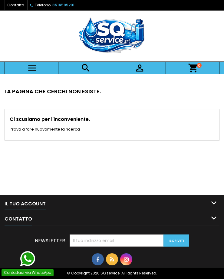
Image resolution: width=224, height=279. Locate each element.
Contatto (15, 5)
